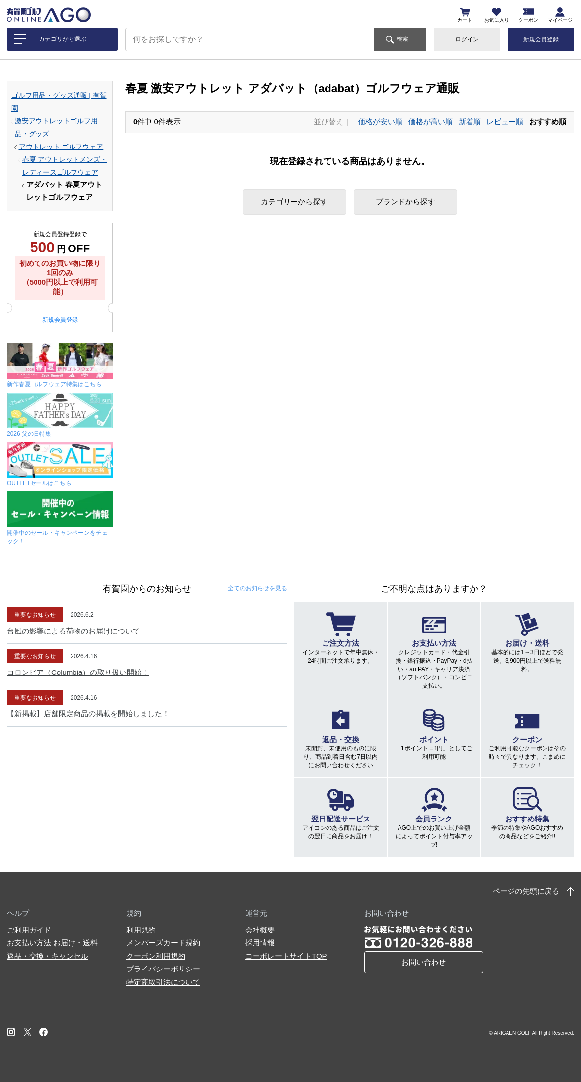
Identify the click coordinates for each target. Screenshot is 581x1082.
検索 (402, 39)
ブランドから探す (405, 201)
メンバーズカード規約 (163, 942)
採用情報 (260, 942)
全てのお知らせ (257, 588)
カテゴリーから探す (294, 201)
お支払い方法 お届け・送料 (52, 942)
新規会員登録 (541, 39)
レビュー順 (504, 121)
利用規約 (141, 930)
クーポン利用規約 (155, 956)
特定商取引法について (163, 982)
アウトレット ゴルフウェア (61, 146)
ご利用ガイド (29, 930)
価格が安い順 (380, 121)
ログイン (467, 39)
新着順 (470, 121)
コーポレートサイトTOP (286, 956)
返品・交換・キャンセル (47, 956)
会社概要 (260, 930)
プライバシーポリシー (163, 969)
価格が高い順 (430, 121)
